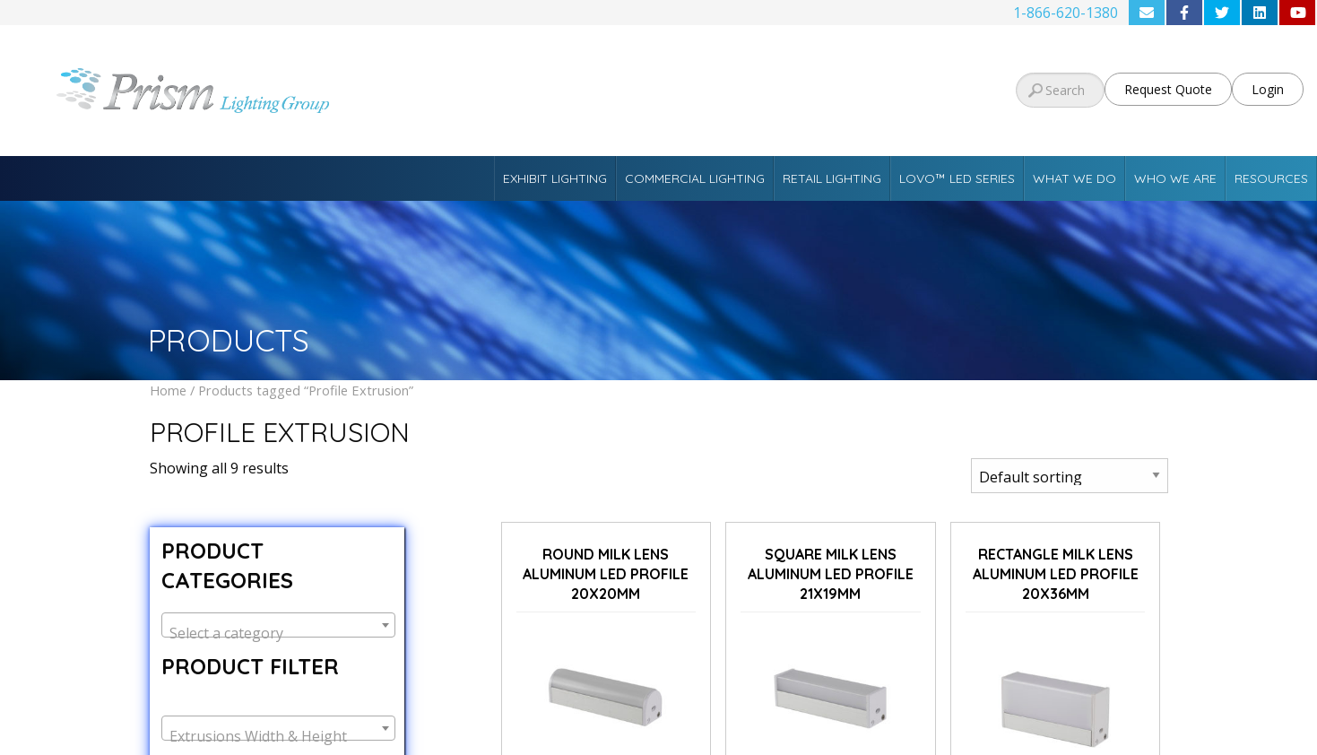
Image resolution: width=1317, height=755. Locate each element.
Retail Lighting (832, 178)
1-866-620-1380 (1065, 12)
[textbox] (278, 633)
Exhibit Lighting (555, 178)
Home (168, 390)
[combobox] (278, 625)
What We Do (1074, 178)
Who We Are (1175, 178)
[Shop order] (1069, 475)
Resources (1271, 178)
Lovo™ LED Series (957, 178)
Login (1268, 89)
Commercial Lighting (695, 178)
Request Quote (1168, 89)
